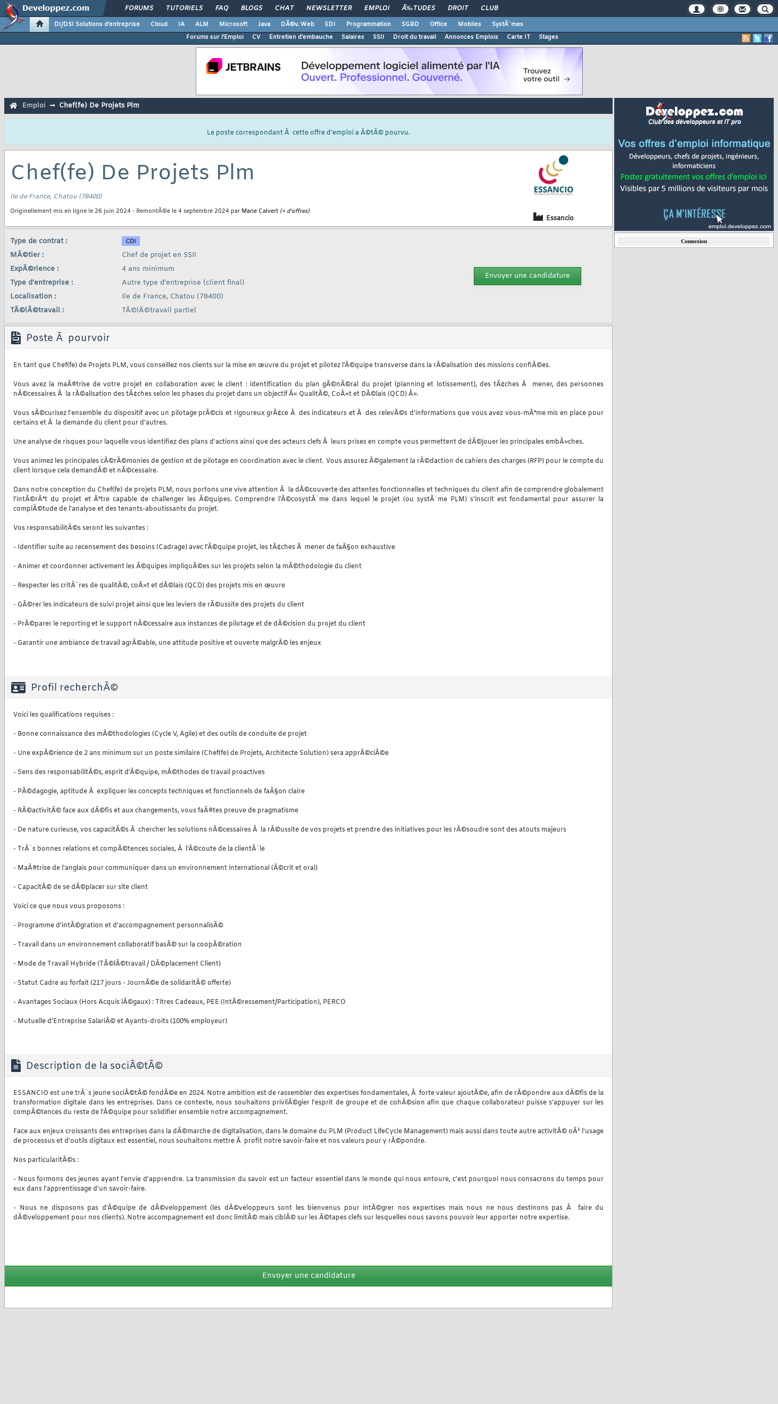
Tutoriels (184, 8)
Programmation (368, 24)
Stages (548, 37)
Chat (284, 8)
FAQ (221, 8)
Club (489, 8)
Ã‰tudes (418, 8)
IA (181, 24)
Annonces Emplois (471, 37)
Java (264, 24)
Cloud (159, 24)
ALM (201, 24)
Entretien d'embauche (301, 37)
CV (256, 37)
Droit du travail (414, 37)
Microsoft (233, 24)
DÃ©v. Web (297, 24)
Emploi (376, 8)
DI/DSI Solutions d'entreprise (97, 24)
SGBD (410, 24)
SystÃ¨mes (507, 24)
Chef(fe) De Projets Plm (99, 105)
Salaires (352, 37)
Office (438, 24)
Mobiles (469, 24)
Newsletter (329, 8)
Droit (458, 8)
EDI (330, 24)
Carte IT (518, 37)
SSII (378, 37)
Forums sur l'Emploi (215, 37)
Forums (139, 8)
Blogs (251, 8)
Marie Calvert (259, 211)
